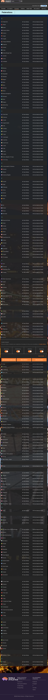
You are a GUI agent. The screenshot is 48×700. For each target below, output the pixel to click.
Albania (3, 24)
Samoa (3, 538)
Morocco (3, 416)
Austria (3, 58)
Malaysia (3, 387)
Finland (3, 208)
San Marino (4, 540)
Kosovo (3, 337)
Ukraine (3, 625)
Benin (3, 85)
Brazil (3, 99)
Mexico (3, 404)
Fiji (2, 205)
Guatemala (4, 248)
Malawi (3, 384)
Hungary (3, 272)
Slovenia (3, 557)
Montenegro (4, 413)
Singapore (4, 552)
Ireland (3, 293)
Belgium (3, 79)
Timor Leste (4, 592)
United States (4, 627)
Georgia (3, 226)
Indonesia (4, 287)
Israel (3, 298)
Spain (3, 198)
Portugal (3, 498)
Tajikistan (4, 584)
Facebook (35, 681)
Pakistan (3, 475)
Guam (3, 245)
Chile (3, 125)
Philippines (4, 492)
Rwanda (3, 520)
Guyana (3, 254)
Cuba (3, 148)
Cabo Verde (4, 114)
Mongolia (3, 410)
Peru (3, 489)
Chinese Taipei (5, 581)
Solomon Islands (5, 560)
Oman (3, 466)
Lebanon (3, 355)
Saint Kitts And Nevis (6, 535)
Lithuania (4, 366)
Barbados (4, 76)
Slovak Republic (5, 555)
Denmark (3, 169)
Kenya (3, 326)
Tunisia (3, 604)
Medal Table (29, 8)
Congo (3, 134)
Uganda (3, 622)
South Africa (4, 522)
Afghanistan (4, 21)
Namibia (3, 434)
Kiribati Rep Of (5, 331)
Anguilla (3, 38)
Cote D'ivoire (4, 142)
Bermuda (3, 88)
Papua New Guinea (5, 484)
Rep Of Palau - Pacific (6, 503)
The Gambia (4, 257)
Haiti (3, 263)
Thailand (3, 590)
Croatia (3, 145)
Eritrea (3, 190)
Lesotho (3, 358)
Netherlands (4, 439)
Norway (3, 456)
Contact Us (19, 681)
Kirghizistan (4, 329)
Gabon (3, 223)
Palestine (3, 478)
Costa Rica (4, 140)
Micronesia (4, 213)
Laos (3, 349)
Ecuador (3, 181)
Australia (3, 55)
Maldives (3, 390)
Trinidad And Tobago (6, 601)
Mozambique (4, 418)
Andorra (3, 33)
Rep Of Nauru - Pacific (6, 459)
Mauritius (4, 401)
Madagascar (4, 382)
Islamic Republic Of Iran (6, 296)
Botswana (4, 96)
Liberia (3, 361)
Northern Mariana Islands (7, 453)
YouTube (34, 687)
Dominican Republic (5, 175)
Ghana (3, 231)
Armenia (3, 47)
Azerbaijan (4, 61)
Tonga (3, 598)
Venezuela (4, 645)
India (3, 284)
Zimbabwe (4, 664)
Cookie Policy (20, 685)
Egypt (3, 184)
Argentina (4, 44)
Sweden (3, 572)
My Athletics (44, 8)
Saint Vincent (4, 640)
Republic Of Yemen (5, 655)
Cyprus (3, 151)
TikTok (34, 689)
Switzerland (4, 574)
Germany (3, 228)
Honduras (4, 266)
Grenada (3, 243)
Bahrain (3, 71)
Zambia (3, 661)
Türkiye (3, 615)
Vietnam (3, 648)
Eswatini (3, 532)
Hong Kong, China (5, 269)
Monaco (3, 407)
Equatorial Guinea (5, 220)
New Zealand (4, 442)
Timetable (3, 8)
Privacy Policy (20, 687)
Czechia (3, 154)
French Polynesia (5, 472)
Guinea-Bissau (4, 251)
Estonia (3, 192)
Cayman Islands (5, 123)
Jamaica (3, 311)
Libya (3, 364)
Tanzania (3, 587)
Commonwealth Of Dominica (7, 166)
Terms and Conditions (22, 683)
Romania (3, 517)
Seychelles (4, 549)
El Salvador (4, 187)
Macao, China (4, 379)
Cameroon (4, 117)
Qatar (3, 510)
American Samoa (5, 30)
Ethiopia (3, 195)
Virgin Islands (4, 304)
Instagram (35, 683)
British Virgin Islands (6, 279)
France (3, 210)
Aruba (3, 50)
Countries (16, 8)
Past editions (37, 8)
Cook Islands (4, 137)
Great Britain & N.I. (5, 237)
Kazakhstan (4, 323)
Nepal (3, 436)
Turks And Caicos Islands (7, 609)
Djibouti (3, 172)
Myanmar (4, 421)
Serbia (3, 546)
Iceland (3, 281)
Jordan (3, 316)
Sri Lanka (3, 569)
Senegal (3, 543)
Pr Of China (4, 159)
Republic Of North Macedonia (8, 427)
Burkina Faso (4, 105)
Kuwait (3, 340)
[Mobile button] (21, 1)
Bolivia (3, 90)
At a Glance (9, 8)
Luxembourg (4, 369)
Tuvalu (3, 612)
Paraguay (3, 486)
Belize (3, 82)
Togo (3, 595)
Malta (3, 396)
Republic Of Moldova (6, 424)
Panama (3, 481)
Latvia (3, 352)
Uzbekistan (4, 633)
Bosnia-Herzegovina (6, 93)
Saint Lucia (4, 372)
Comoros (3, 131)
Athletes (23, 8)
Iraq (2, 290)
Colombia (4, 128)
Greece (3, 240)
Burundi (3, 107)
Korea (3, 334)
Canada (3, 120)
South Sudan (4, 566)
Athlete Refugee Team (6, 53)
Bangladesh (4, 73)
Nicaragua (4, 445)
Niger (3, 448)
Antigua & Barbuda (5, 41)
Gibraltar (3, 234)
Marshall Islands (5, 399)
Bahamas (3, 68)
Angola (3, 36)
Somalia (3, 563)
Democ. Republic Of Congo (7, 157)
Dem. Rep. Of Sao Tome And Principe (9, 529)
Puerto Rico (4, 501)
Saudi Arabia (4, 343)
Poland (3, 495)
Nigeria (3, 451)
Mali (2, 393)
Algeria (3, 27)
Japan (3, 314)
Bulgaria (3, 102)
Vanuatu (3, 642)
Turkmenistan (4, 607)
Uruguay (3, 630)
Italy (3, 301)
